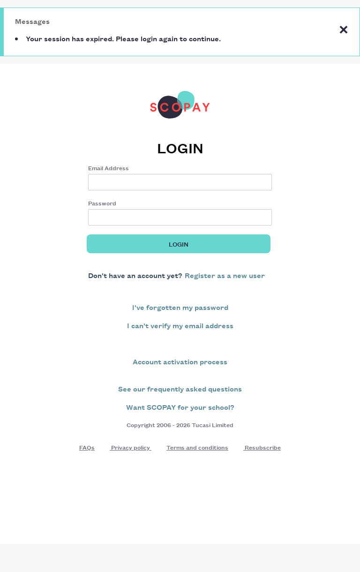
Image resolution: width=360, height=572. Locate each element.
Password (102, 202)
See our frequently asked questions (180, 388)
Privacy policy (130, 447)
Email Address (108, 167)
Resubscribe (262, 447)
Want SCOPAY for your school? (180, 407)
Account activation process (180, 361)
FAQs (87, 447)
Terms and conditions (197, 447)
